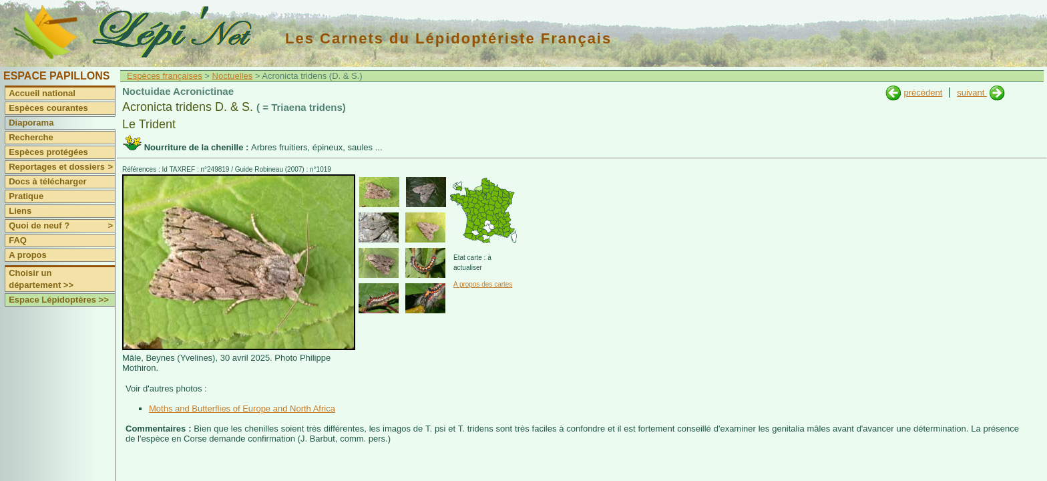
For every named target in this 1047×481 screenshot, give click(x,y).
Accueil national (42, 93)
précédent (922, 93)
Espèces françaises (164, 76)
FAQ (18, 240)
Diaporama (31, 123)
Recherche (31, 137)
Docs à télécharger (47, 181)
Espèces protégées (48, 152)
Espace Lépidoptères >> (59, 300)
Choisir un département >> (41, 279)
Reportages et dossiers (62, 167)
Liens (20, 211)
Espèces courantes (48, 108)
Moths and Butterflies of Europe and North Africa (242, 409)
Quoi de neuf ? (62, 226)
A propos (28, 255)
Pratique (26, 196)
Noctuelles (232, 76)
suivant (972, 93)
